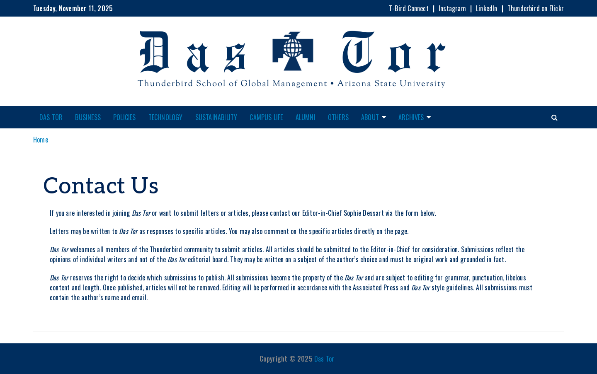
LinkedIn (487, 8)
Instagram (452, 8)
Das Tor (51, 117)
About (370, 117)
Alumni (305, 117)
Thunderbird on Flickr (535, 8)
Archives (411, 117)
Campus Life (266, 117)
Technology (165, 117)
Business (88, 117)
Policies (124, 117)
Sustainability (216, 117)
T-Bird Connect (409, 8)
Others (338, 117)
